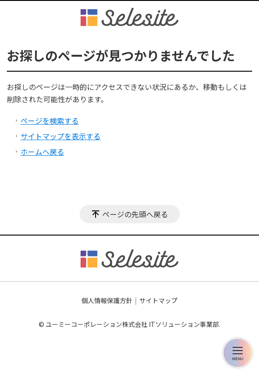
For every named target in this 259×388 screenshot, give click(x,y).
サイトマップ (158, 300)
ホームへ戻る (42, 151)
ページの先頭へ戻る (135, 214)
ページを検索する (49, 120)
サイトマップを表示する (60, 136)
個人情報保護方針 (106, 300)
